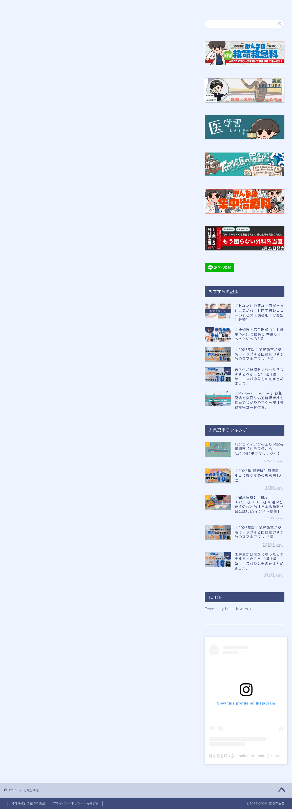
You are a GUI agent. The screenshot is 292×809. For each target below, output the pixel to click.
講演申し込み (162, 6)
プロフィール (72, 6)
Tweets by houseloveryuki (229, 608)
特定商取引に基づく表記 (28, 803)
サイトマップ (206, 6)
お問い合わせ (251, 6)
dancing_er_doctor (251, 756)
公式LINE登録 (117, 6)
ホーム (27, 6)
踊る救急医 (218, 756)
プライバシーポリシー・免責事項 (75, 803)
